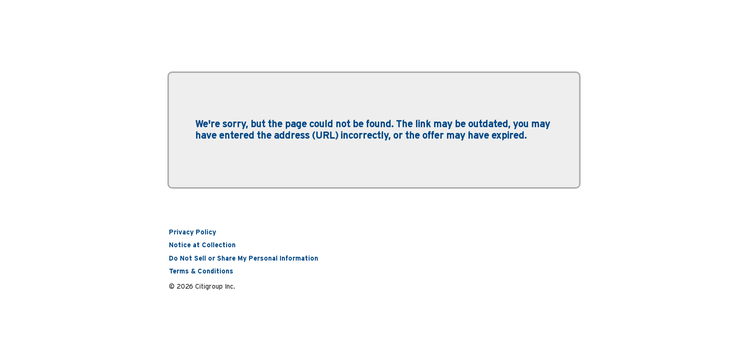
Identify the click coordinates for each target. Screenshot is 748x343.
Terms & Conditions (201, 271)
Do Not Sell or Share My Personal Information (243, 258)
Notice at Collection (202, 245)
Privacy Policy (192, 232)
